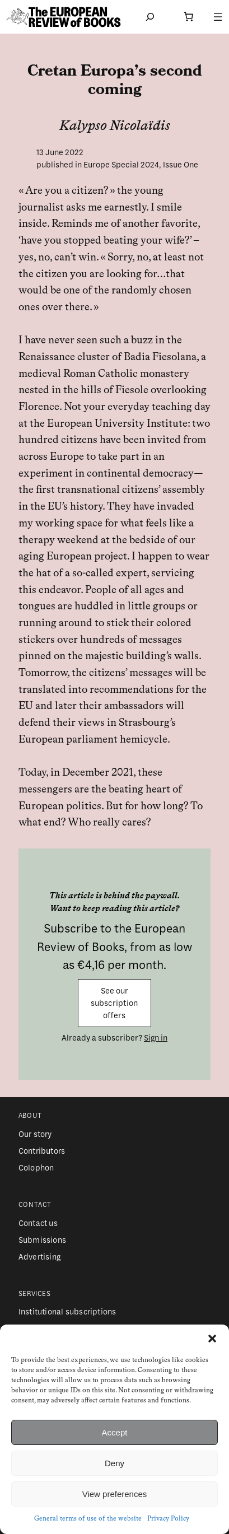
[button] (212, 1338)
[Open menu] (218, 17)
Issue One (180, 165)
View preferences (114, 1494)
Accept (115, 1432)
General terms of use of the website (88, 1519)
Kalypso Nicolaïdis (114, 126)
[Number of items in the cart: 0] (188, 17)
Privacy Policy (168, 1519)
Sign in (155, 1038)
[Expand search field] (150, 16)
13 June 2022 (59, 152)
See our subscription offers (114, 1003)
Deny (114, 1463)
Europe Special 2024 (121, 165)
